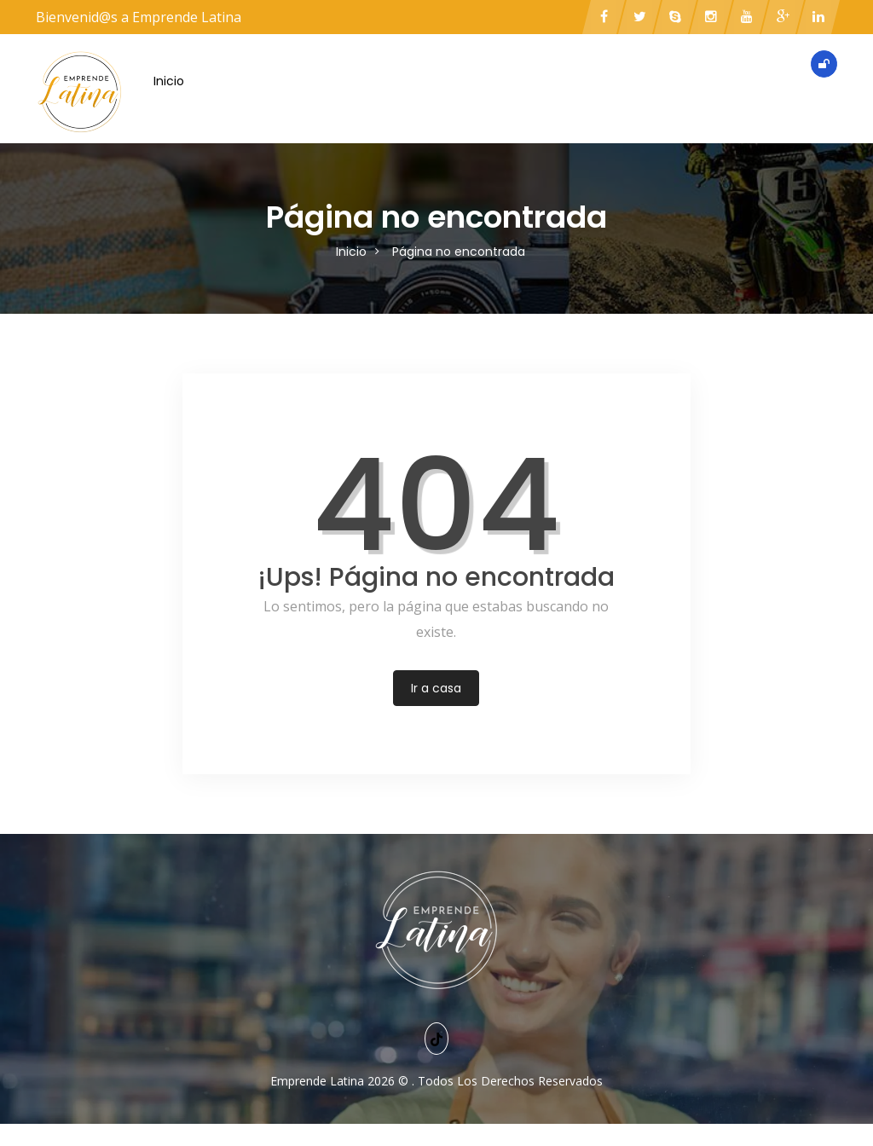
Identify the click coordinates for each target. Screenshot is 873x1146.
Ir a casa (436, 688)
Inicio (168, 81)
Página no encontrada (458, 251)
